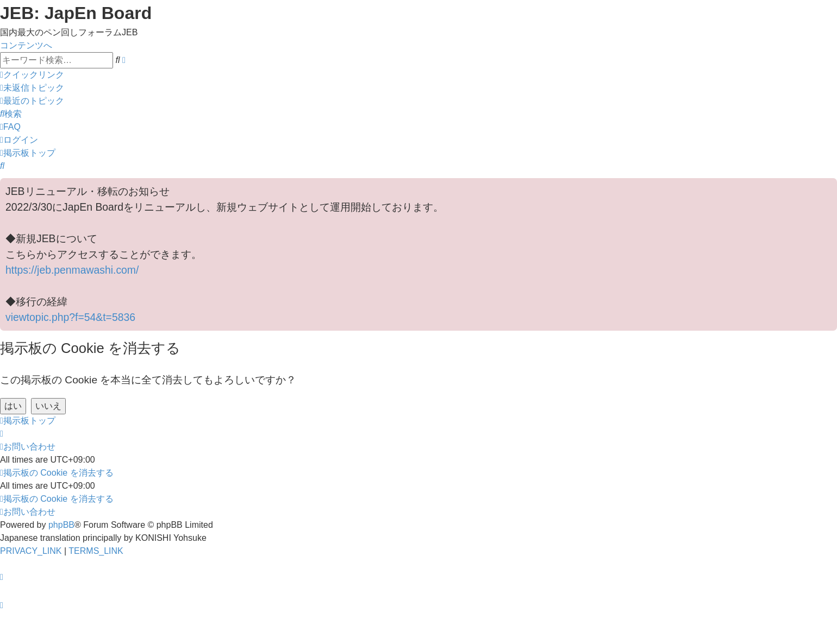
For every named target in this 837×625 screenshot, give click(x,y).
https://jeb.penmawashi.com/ (72, 270)
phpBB (61, 524)
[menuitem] (32, 87)
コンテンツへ (26, 45)
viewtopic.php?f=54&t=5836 (70, 317)
